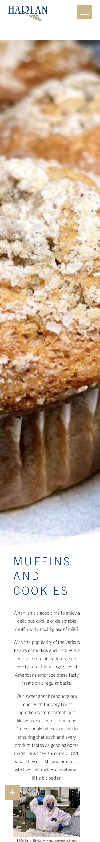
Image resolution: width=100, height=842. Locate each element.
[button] (12, 792)
